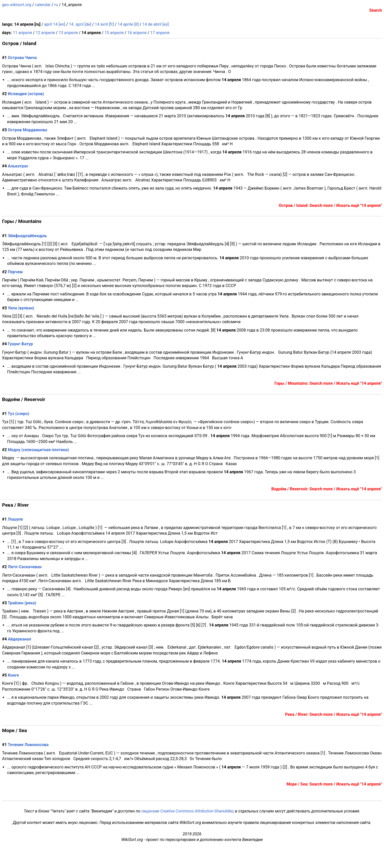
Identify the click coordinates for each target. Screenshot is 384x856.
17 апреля (159, 32)
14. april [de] (80, 24)
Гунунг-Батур (20, 343)
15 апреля (114, 32)
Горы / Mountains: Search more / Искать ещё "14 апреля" (328, 383)
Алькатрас (18, 166)
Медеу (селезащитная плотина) (38, 449)
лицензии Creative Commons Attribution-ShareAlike (187, 811)
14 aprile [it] (128, 24)
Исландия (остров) (26, 93)
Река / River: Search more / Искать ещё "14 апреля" (333, 714)
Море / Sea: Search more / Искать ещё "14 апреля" (334, 784)
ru (56, 4)
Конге (13, 675)
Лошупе (15, 519)
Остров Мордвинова (27, 129)
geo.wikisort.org (16, 4)
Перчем (15, 271)
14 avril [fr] (104, 24)
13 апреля (68, 32)
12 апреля (45, 32)
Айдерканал (19, 639)
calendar (42, 4)
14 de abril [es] (155, 24)
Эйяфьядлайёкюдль (27, 235)
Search (375, 10)
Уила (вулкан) (21, 308)
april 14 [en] (54, 24)
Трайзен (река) (22, 603)
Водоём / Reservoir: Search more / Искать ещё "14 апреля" (326, 489)
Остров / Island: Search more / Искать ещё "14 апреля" (330, 205)
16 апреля (136, 32)
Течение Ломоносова (28, 744)
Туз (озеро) (18, 413)
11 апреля (22, 32)
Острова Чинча (22, 57)
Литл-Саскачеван (25, 566)
